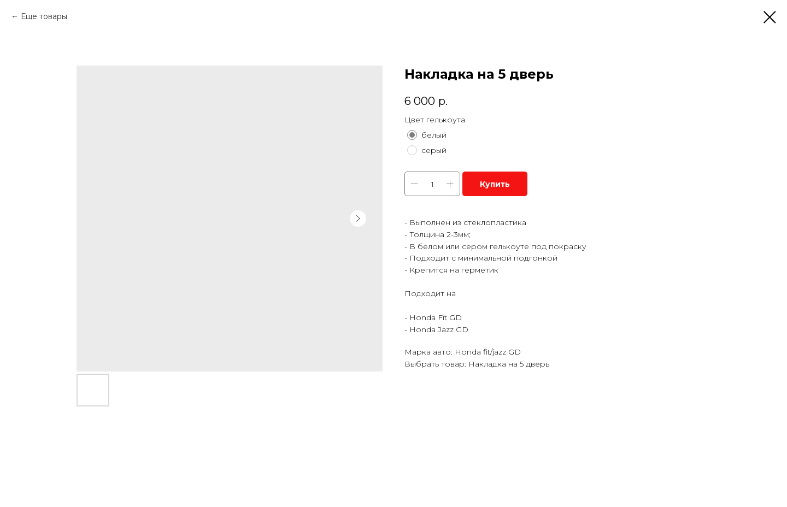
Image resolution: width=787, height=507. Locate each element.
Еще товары (44, 16)
